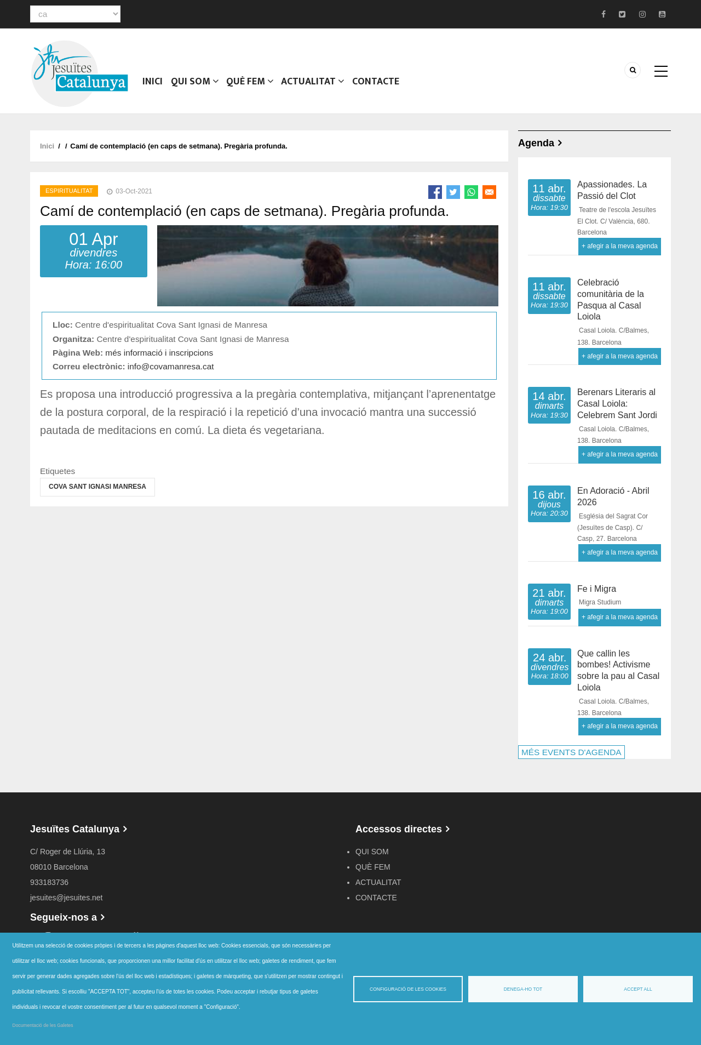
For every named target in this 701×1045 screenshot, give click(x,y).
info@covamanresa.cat (171, 366)
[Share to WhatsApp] (471, 192)
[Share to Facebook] (435, 192)
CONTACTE (377, 85)
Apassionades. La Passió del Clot (612, 190)
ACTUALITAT (314, 85)
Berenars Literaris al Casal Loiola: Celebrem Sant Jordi (617, 403)
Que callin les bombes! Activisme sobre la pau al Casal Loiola (618, 670)
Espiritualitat (69, 190)
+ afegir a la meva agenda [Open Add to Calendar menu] (620, 246)
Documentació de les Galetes (43, 1025)
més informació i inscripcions (159, 352)
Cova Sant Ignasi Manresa (97, 486)
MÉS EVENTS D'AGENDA (571, 752)
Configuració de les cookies (408, 989)
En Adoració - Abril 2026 (613, 496)
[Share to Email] (489, 192)
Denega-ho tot (523, 989)
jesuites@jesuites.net (66, 897)
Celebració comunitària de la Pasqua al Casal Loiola (610, 299)
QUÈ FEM (250, 85)
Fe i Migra (596, 588)
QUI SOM (195, 85)
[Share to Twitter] (453, 192)
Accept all (638, 989)
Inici (153, 85)
